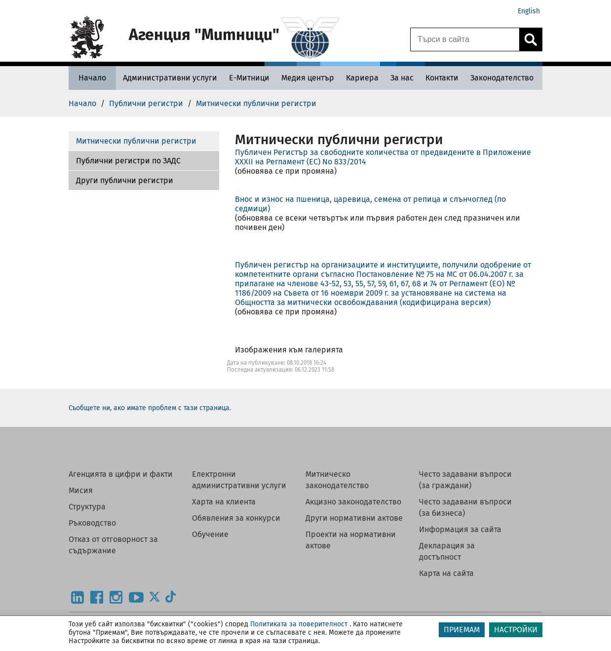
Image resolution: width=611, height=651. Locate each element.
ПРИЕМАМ (462, 629)
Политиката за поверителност (298, 624)
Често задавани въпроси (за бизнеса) (465, 507)
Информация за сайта (460, 529)
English (529, 11)
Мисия (81, 490)
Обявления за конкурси (236, 518)
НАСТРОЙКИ (515, 629)
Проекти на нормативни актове (351, 540)
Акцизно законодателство (353, 501)
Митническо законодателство (337, 479)
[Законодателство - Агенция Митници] (501, 77)
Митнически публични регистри (136, 141)
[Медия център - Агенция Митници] (307, 77)
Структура (87, 506)
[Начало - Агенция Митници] (92, 77)
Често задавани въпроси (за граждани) (465, 479)
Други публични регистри (124, 180)
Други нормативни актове (354, 518)
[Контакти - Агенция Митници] (441, 77)
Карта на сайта (446, 573)
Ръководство (92, 523)
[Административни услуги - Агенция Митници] (170, 77)
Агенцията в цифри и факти (121, 474)
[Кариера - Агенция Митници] (362, 77)
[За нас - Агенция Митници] (402, 77)
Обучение (210, 534)
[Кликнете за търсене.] (530, 39)
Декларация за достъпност (447, 551)
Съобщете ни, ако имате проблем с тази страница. (150, 408)
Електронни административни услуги (239, 479)
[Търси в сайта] (465, 39)
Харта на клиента (224, 501)
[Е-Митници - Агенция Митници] (249, 77)
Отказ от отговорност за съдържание (113, 545)
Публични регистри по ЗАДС (128, 160)
